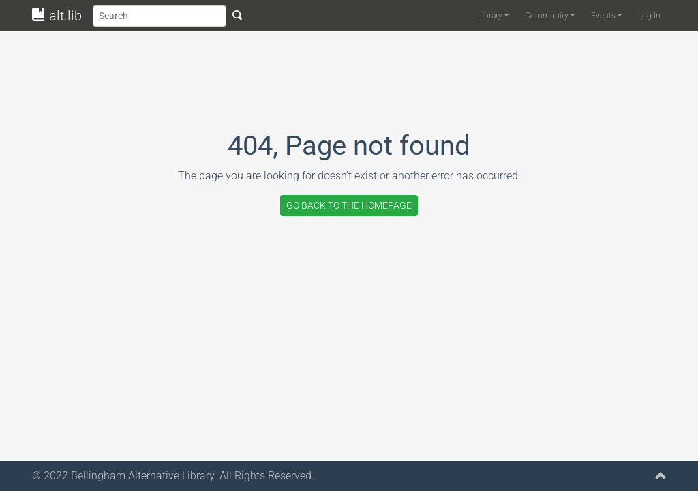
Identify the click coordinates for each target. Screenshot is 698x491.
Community (546, 15)
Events (603, 15)
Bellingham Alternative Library (142, 475)
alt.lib (57, 16)
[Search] (159, 16)
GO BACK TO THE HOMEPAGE (349, 205)
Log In (649, 15)
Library (490, 15)
